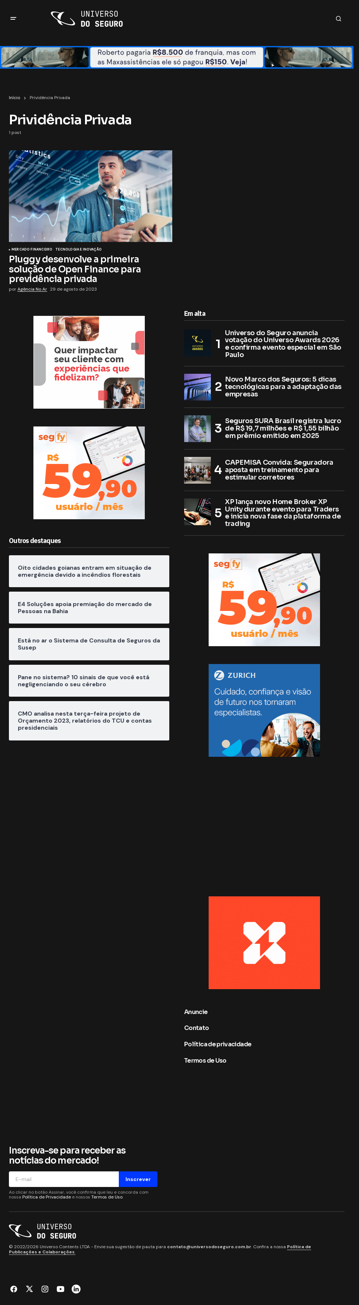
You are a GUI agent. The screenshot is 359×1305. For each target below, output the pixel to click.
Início (14, 98)
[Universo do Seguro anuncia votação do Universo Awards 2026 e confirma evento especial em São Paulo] (197, 343)
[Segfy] (89, 472)
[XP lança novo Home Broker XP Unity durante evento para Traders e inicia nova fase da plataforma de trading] (197, 511)
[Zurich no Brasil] (264, 710)
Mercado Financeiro (32, 250)
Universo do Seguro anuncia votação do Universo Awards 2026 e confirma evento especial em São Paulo (283, 344)
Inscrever (138, 1179)
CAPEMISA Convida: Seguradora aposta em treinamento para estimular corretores (279, 469)
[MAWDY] (89, 362)
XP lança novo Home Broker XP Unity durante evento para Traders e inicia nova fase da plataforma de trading (283, 513)
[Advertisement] (90, 815)
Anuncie (196, 1012)
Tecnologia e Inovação (78, 250)
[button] (13, 18)
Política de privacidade (217, 1044)
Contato (196, 1028)
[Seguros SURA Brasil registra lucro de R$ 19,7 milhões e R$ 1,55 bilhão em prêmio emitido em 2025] (197, 428)
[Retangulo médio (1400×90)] (176, 57)
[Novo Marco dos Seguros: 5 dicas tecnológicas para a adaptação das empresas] (197, 387)
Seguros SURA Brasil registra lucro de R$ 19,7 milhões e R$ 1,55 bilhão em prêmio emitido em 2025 (283, 428)
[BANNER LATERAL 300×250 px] (264, 942)
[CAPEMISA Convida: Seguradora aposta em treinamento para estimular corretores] (197, 470)
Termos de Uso (205, 1060)
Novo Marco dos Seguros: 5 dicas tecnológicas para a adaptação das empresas (283, 386)
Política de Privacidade (46, 1197)
